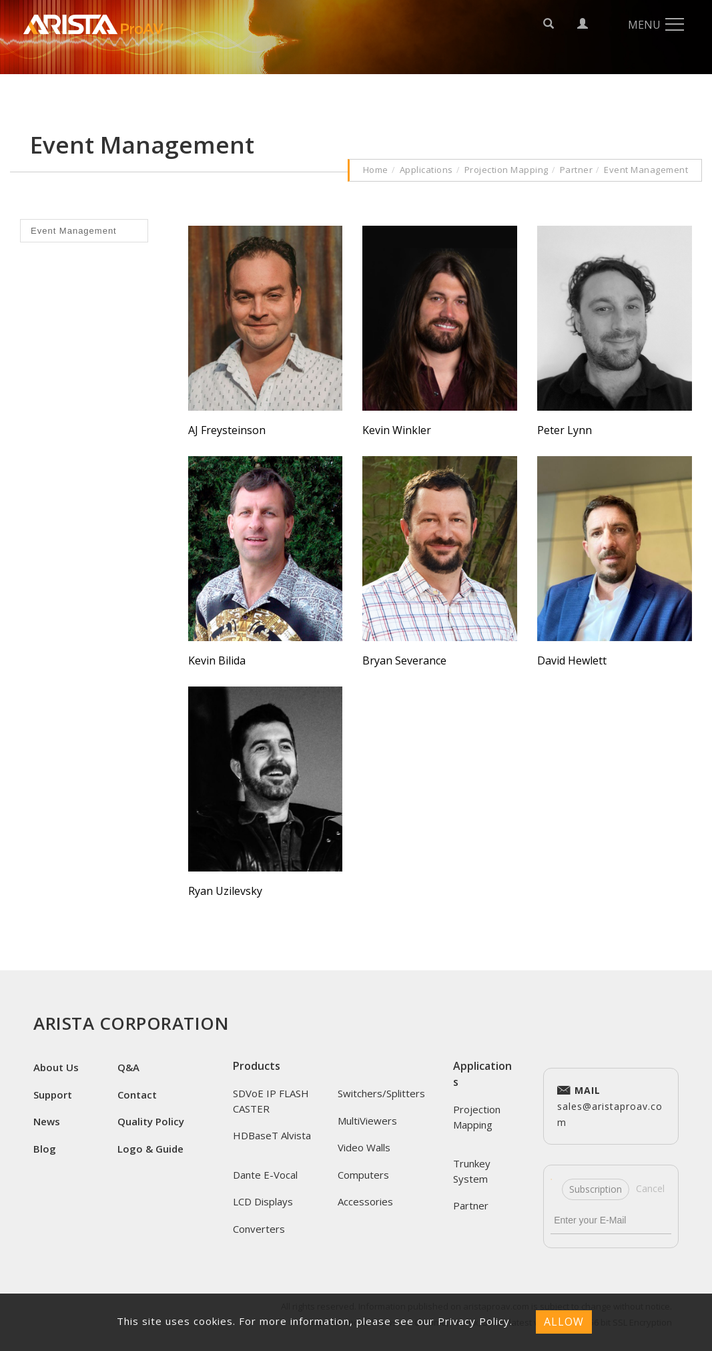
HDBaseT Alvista (272, 1135)
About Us (56, 1067)
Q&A (128, 1067)
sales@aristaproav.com (610, 1105)
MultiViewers (367, 1120)
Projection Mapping (506, 170)
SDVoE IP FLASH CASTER (271, 1101)
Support (52, 1094)
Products (256, 1065)
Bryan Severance (404, 660)
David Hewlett (572, 660)
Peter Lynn (564, 430)
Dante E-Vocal (265, 1174)
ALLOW (564, 1321)
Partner (576, 170)
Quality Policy (150, 1121)
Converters (259, 1228)
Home (375, 170)
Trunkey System (471, 1171)
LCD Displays (263, 1201)
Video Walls (364, 1147)
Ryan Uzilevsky (225, 891)
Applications (426, 170)
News (46, 1121)
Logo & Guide (150, 1148)
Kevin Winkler (396, 430)
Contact (137, 1094)
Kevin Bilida (217, 660)
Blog (44, 1148)
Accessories (365, 1201)
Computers (363, 1174)
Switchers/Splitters (381, 1093)
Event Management (646, 170)
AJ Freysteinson (227, 430)
